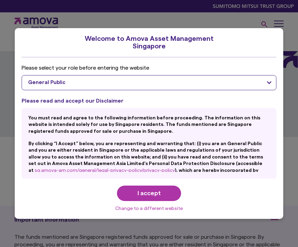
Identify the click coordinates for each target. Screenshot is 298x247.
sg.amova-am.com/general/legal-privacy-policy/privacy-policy (105, 170)
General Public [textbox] (46, 82)
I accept (149, 193)
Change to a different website (149, 208)
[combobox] (149, 82)
